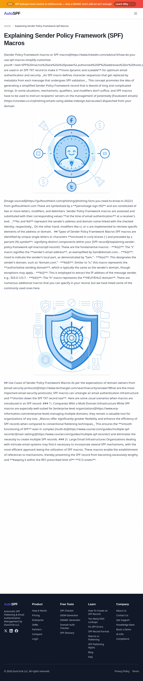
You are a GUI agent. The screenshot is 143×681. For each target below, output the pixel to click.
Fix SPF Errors (95, 626)
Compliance (122, 638)
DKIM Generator (69, 615)
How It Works (39, 610)
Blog (90, 652)
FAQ (90, 657)
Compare (37, 634)
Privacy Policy (122, 671)
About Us (121, 610)
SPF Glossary (67, 632)
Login (35, 638)
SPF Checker (67, 610)
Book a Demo (123, 629)
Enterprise (38, 620)
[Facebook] (16, 631)
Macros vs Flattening (93, 638)
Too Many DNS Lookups (96, 620)
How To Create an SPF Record (98, 612)
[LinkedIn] (11, 631)
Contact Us (122, 615)
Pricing (36, 615)
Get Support (123, 620)
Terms (135, 671)
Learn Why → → (125, 4)
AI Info (120, 634)
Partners (37, 629)
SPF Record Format (98, 631)
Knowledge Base (125, 624)
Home (7, 26)
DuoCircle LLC (11, 624)
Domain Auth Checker (67, 626)
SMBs (35, 624)
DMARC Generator (70, 620)
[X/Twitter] (5, 631)
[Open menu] (135, 13)
